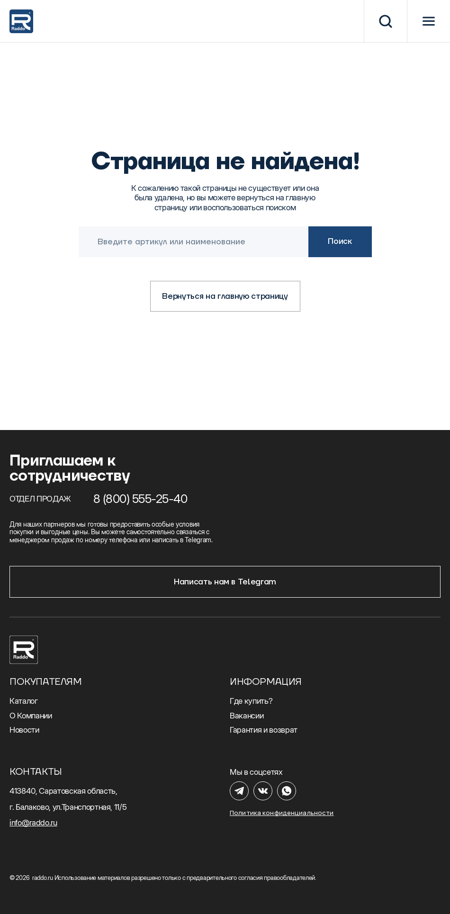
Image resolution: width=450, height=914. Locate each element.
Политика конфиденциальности (282, 813)
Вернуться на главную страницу (225, 296)
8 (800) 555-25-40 (140, 499)
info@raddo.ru (33, 822)
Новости (24, 730)
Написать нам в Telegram (225, 582)
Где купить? (251, 701)
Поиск (339, 241)
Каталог (23, 701)
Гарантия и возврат (263, 730)
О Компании (30, 715)
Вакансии (246, 715)
